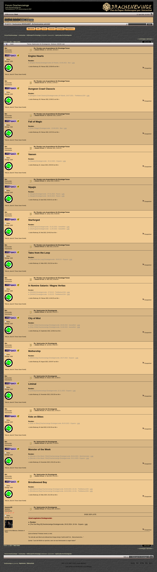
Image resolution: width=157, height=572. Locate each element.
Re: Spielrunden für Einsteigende (45, 310)
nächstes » (149, 39)
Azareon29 (50, 35)
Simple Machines (81, 563)
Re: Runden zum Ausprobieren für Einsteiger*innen (52, 48)
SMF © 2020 (72, 563)
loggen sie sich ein (11, 18)
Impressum (22, 563)
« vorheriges (142, 39)
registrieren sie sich (24, 18)
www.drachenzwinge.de (13, 7)
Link (73, 63)
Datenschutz (30, 563)
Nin (6, 48)
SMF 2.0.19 (65, 563)
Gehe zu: (126, 557)
